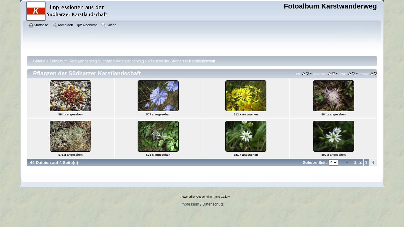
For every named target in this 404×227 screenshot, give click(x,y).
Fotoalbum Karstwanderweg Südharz (81, 61)
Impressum (190, 204)
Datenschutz (212, 204)
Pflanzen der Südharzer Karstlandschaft (181, 61)
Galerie (39, 61)
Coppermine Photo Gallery (213, 196)
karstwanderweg (130, 61)
